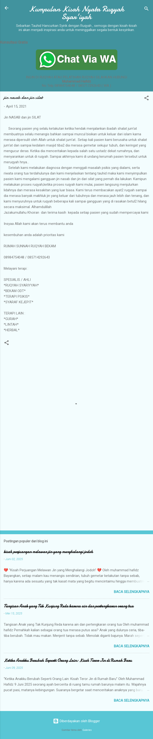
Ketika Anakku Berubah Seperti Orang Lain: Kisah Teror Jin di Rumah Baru (68, 660)
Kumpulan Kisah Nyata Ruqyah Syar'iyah (76, 13)
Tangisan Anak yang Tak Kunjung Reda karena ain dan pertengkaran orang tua (68, 606)
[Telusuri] (146, 9)
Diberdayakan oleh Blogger (76, 721)
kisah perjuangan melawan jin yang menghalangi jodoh (48, 552)
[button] (146, 98)
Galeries (87, 730)
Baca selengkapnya (131, 592)
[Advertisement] (76, 490)
